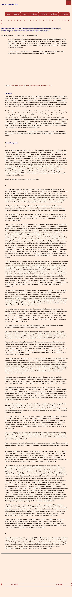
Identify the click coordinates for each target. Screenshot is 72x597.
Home (8, 14)
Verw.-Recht (64, 14)
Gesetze (25, 14)
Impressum (59, 584)
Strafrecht (34, 14)
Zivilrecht (54, 14)
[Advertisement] (36, 72)
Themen (16, 14)
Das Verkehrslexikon (9, 4)
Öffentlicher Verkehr (17, 85)
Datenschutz (14, 584)
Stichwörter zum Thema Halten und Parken (39, 85)
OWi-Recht (44, 14)
